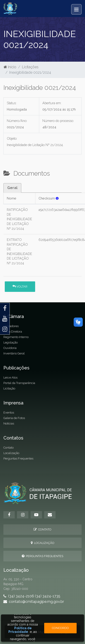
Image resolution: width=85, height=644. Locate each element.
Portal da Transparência (19, 383)
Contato (8, 447)
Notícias (8, 423)
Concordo (60, 628)
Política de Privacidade (20, 630)
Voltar (19, 286)
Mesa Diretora (12, 331)
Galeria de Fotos (14, 418)
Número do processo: (58, 121)
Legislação (10, 342)
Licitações (30, 67)
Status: (12, 103)
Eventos (8, 412)
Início (10, 67)
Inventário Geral (14, 353)
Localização (11, 453)
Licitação (9, 388)
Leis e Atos (10, 377)
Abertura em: (51, 103)
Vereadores (11, 326)
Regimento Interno (16, 337)
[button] (57, 198)
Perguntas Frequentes (18, 458)
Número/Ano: (17, 121)
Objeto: (12, 138)
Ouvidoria (10, 348)
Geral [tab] (12, 188)
